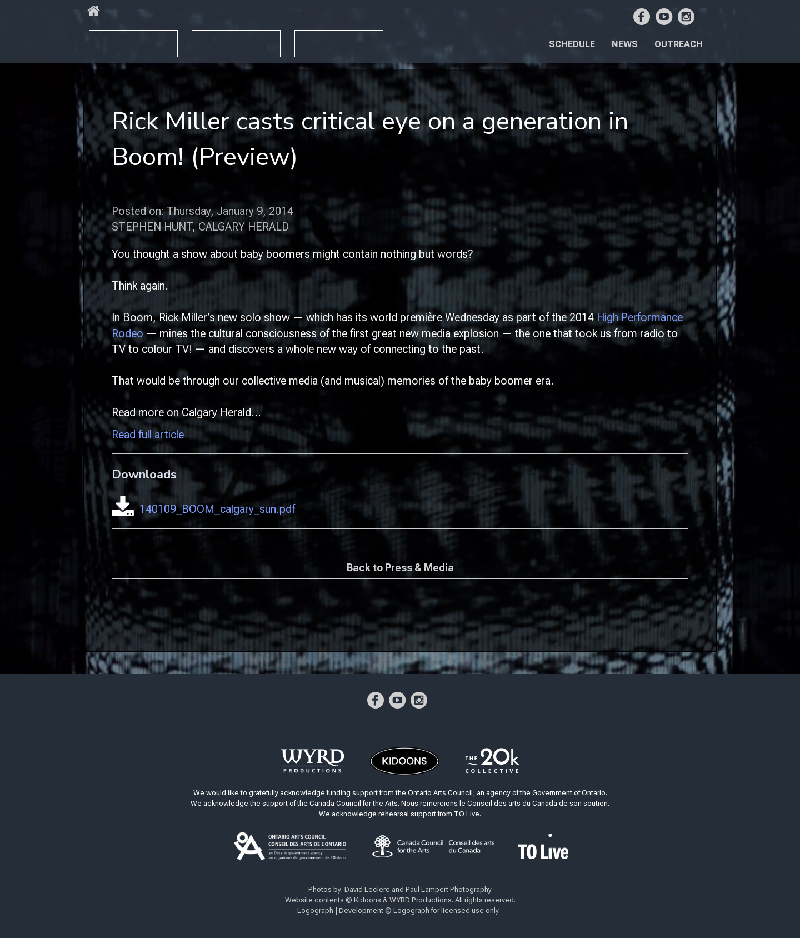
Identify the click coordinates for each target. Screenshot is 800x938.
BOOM (111, 38)
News (625, 44)
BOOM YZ (327, 39)
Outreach (678, 44)
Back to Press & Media (400, 567)
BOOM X (218, 38)
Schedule (572, 44)
